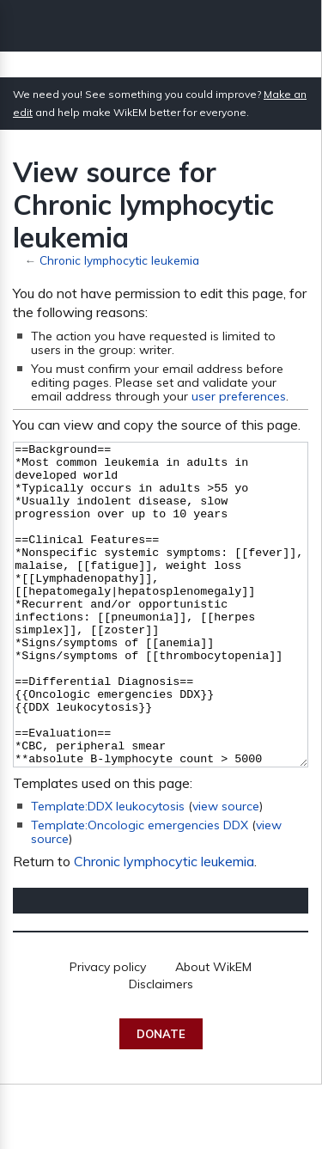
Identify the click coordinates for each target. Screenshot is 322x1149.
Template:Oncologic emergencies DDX (139, 889)
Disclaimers (161, 1048)
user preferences (238, 396)
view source (225, 870)
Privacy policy (108, 1031)
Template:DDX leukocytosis (108, 870)
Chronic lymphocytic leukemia (119, 260)
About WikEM (213, 1031)
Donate (161, 1098)
